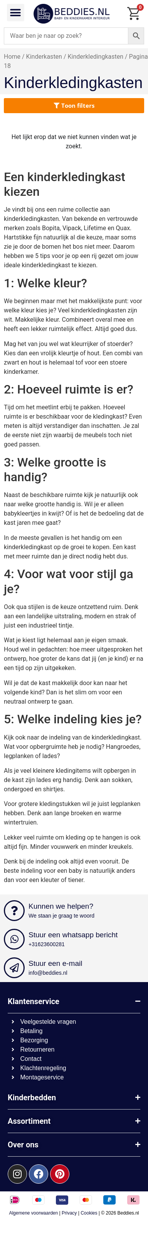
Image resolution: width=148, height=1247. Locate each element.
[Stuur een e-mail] (14, 967)
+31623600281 (47, 944)
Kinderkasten (44, 56)
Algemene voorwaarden (33, 1213)
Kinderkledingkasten (95, 56)
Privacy (69, 1213)
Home (12, 56)
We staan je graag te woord (61, 916)
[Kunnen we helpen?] (14, 910)
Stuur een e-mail (55, 963)
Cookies (89, 1213)
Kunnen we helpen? (61, 906)
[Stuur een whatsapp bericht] (14, 939)
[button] (15, 12)
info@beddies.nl (48, 973)
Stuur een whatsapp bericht (73, 935)
